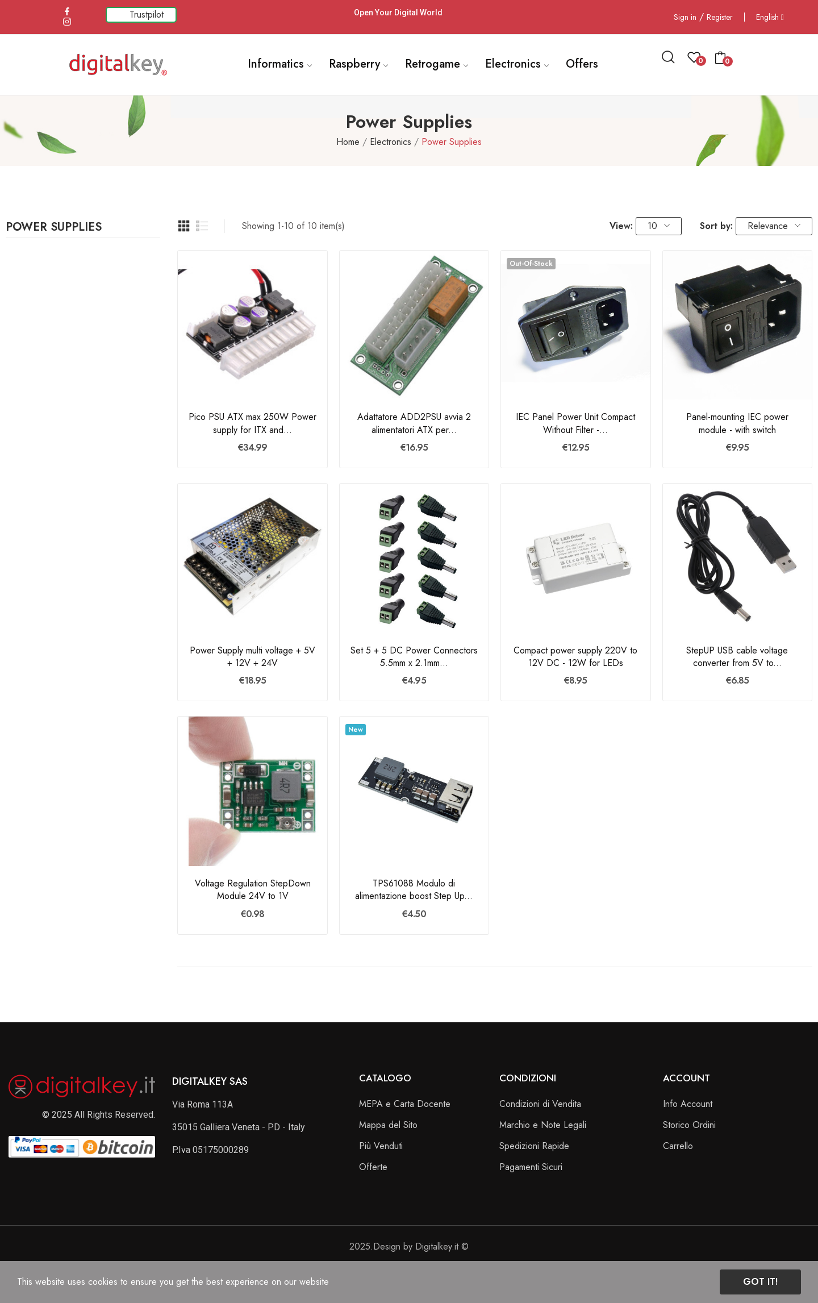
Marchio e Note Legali (542, 1124)
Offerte (373, 1166)
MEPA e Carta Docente (404, 1103)
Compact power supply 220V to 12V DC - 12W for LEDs (575, 656)
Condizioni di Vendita (540, 1103)
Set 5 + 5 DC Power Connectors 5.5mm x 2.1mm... (414, 656)
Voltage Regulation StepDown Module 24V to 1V (253, 889)
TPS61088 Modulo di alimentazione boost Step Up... (414, 889)
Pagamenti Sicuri (530, 1166)
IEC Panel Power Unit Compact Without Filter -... (575, 423)
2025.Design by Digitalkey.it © (409, 1246)
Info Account (687, 1103)
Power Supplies (54, 228)
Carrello (678, 1145)
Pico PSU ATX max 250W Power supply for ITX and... (252, 423)
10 (659, 225)
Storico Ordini (689, 1124)
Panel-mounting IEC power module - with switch (737, 423)
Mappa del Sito (388, 1124)
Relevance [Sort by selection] (774, 225)
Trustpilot (147, 14)
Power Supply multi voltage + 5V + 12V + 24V (252, 656)
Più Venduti (381, 1145)
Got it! (760, 1281)
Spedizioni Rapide (534, 1145)
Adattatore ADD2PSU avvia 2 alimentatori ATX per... (414, 423)
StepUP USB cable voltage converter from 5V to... (737, 656)
